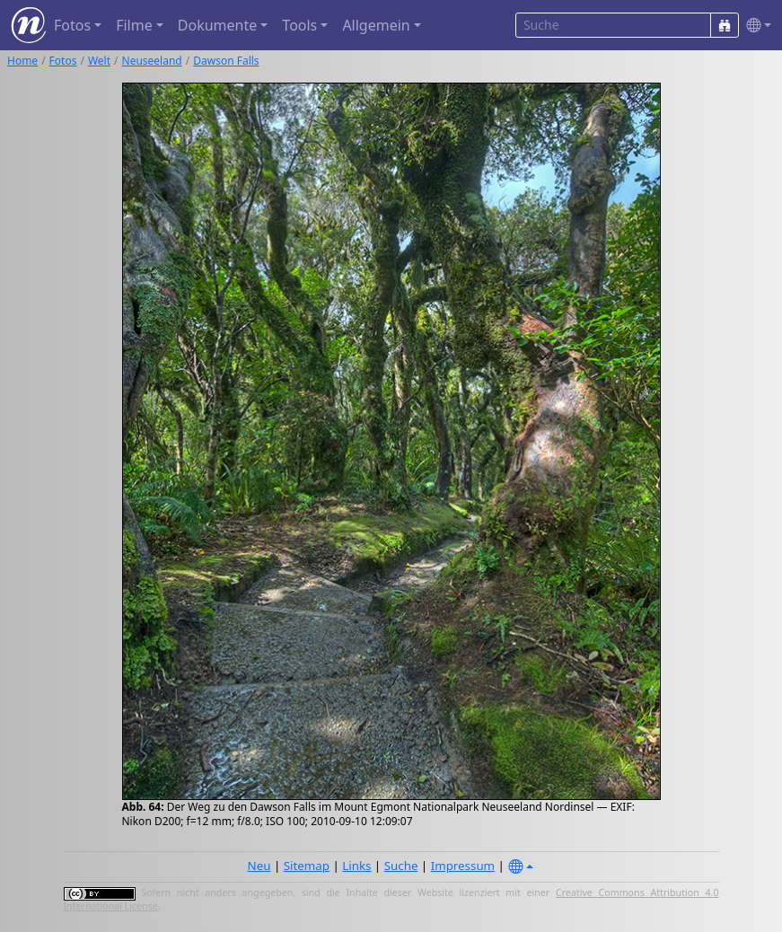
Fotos (63, 60)
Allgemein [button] (375, 25)
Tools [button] (299, 25)
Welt (99, 60)
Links (356, 865)
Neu (259, 865)
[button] (755, 25)
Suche (401, 865)
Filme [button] (134, 25)
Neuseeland (152, 60)
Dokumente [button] (217, 25)
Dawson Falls (226, 60)
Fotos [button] (72, 25)
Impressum (463, 865)
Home (22, 60)
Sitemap (306, 865)
